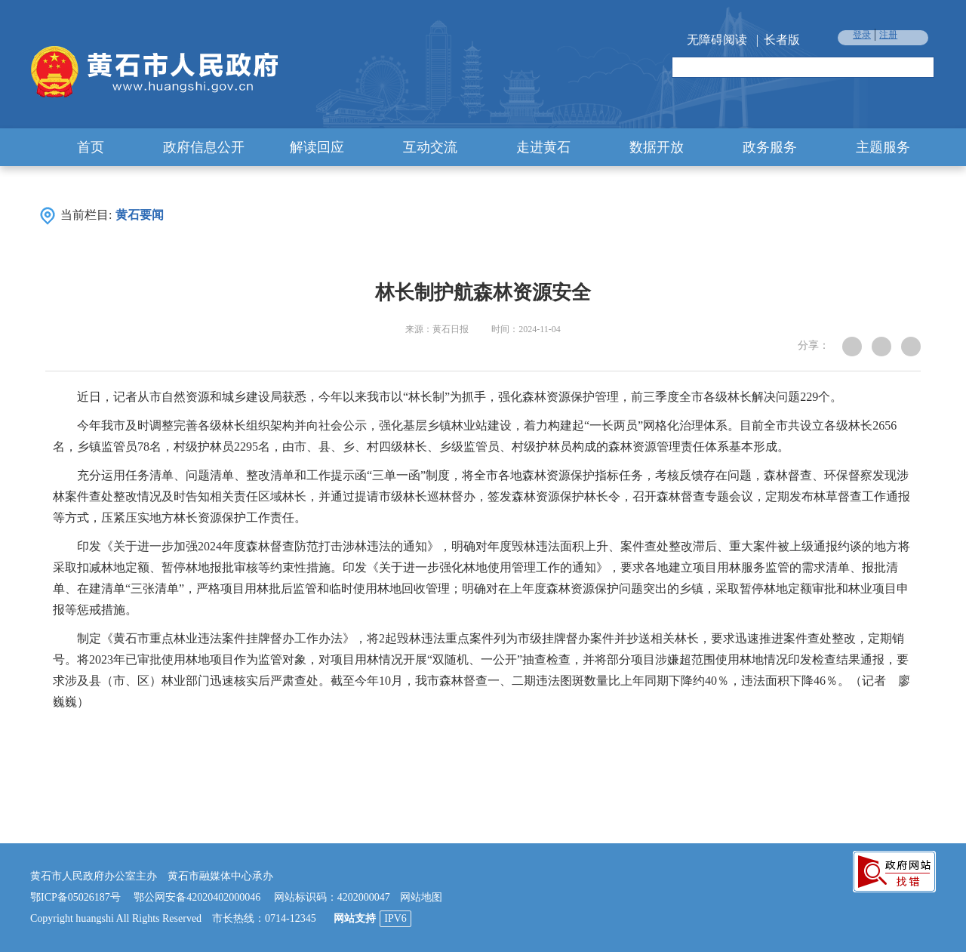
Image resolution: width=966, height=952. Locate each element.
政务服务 (770, 147)
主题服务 (883, 147)
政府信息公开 (204, 147)
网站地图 (421, 897)
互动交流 (430, 147)
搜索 (922, 68)
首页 (90, 147)
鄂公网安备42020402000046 (197, 897)
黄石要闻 (139, 214)
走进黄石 (543, 147)
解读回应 (317, 147)
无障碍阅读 (717, 39)
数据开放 (656, 147)
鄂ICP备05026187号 (75, 897)
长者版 (782, 39)
